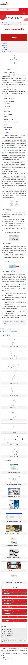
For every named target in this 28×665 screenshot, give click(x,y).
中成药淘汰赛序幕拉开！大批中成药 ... (14, 533)
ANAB (13, 169)
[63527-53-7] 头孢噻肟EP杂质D (12, 329)
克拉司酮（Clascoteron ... (14, 570)
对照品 (19, 80)
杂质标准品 (19, 22)
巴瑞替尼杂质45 (14, 432)
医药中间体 (6, 620)
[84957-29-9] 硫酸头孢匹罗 (11, 331)
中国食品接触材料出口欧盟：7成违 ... (14, 521)
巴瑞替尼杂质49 (14, 456)
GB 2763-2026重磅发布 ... (14, 472)
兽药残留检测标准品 (9, 603)
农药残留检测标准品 (9, 600)
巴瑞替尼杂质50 (14, 346)
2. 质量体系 (4, 45)
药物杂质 (9, 150)
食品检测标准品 (7, 597)
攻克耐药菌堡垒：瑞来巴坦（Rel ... (14, 545)
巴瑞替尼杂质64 (14, 395)
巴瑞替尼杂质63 (14, 383)
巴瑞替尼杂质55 (14, 371)
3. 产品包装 (4, 47)
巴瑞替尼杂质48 (14, 444)
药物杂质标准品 (7, 593)
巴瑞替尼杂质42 (14, 419)
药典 (24, 145)
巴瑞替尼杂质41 (14, 407)
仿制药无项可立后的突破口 (14, 509)
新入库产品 (6, 590)
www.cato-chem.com (19, 281)
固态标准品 (22, 321)
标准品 (8, 135)
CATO (8, 103)
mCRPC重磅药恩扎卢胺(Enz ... (14, 496)
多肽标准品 (6, 617)
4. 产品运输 (4, 49)
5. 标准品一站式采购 (6, 51)
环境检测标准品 (7, 610)
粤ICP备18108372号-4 (6, 647)
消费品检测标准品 (8, 607)
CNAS (14, 171)
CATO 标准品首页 (11, 22)
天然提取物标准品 (8, 613)
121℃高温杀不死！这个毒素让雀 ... (14, 582)
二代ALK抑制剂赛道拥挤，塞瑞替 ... (14, 484)
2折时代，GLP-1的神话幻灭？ (14, 557)
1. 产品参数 (4, 43)
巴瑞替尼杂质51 (14, 358)
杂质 (16, 76)
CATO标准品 (16, 321)
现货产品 (4, 323)
